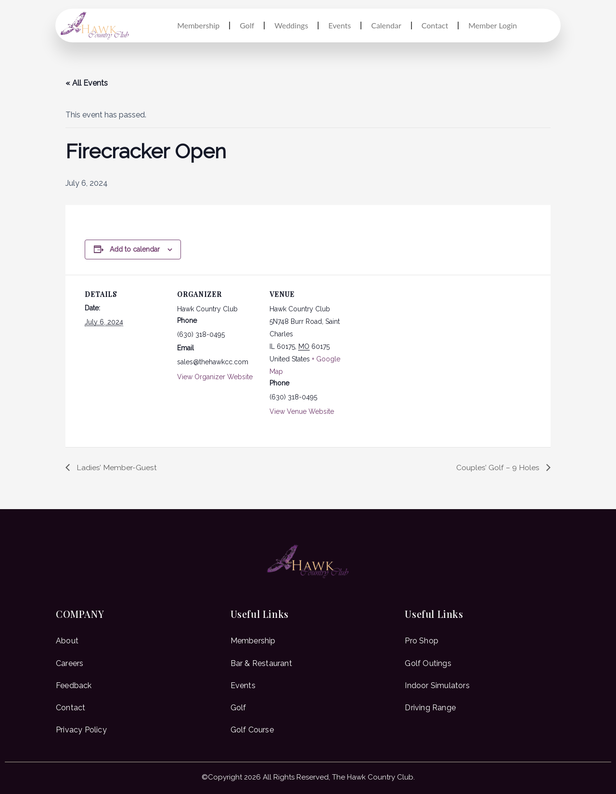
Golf (247, 25)
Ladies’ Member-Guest (116, 467)
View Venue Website (302, 411)
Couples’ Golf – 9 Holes (498, 467)
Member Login (492, 25)
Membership (198, 25)
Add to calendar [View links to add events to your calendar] (135, 249)
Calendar (386, 25)
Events (339, 25)
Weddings (291, 25)
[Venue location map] (412, 341)
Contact (435, 25)
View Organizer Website (215, 377)
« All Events (86, 83)
